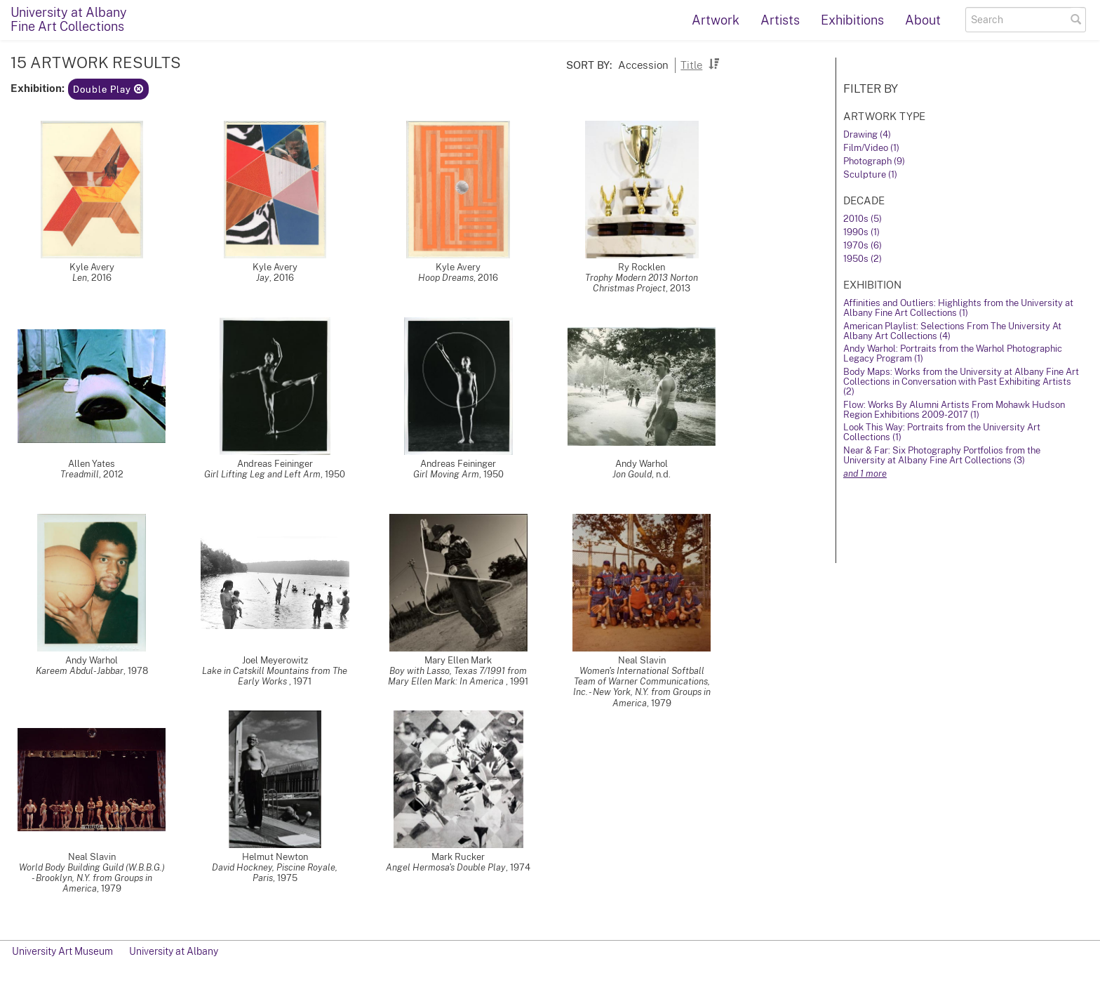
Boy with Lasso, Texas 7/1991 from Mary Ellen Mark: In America (457, 676)
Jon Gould (632, 474)
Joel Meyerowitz (275, 660)
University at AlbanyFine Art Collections (69, 19)
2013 (680, 288)
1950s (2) (862, 258)
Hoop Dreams (446, 277)
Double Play (108, 89)
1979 (661, 703)
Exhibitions (852, 20)
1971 (302, 681)
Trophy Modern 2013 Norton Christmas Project (641, 282)
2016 (101, 277)
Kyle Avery (91, 267)
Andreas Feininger (275, 463)
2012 (113, 474)
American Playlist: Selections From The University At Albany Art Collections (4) (952, 331)
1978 (138, 671)
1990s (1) (861, 232)
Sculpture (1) (870, 174)
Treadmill (79, 474)
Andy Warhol (641, 463)
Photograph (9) (874, 161)
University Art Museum (62, 951)
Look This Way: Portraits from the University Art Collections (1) (941, 432)
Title (691, 64)
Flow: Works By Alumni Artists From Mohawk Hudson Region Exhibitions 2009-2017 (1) (954, 409)
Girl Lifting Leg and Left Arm (262, 474)
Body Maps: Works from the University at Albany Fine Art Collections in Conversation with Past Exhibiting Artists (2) (961, 381)
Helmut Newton (275, 857)
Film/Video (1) (871, 148)
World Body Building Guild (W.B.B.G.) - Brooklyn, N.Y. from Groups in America (92, 878)
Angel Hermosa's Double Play (446, 867)
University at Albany (173, 951)
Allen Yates (91, 463)
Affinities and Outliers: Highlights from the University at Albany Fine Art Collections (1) (958, 308)
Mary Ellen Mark (458, 660)
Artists (780, 20)
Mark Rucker (458, 857)
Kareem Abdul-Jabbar (79, 671)
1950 (335, 474)
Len (79, 277)
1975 (287, 878)
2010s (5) (862, 218)
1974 (520, 867)
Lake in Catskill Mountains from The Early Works (274, 676)
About (923, 20)
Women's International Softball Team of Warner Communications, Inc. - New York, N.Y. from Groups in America (642, 687)
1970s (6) (862, 245)
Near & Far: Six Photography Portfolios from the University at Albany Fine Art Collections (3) (941, 455)
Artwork (715, 20)
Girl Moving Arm (446, 474)
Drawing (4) (867, 134)
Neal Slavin (642, 660)
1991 (519, 681)
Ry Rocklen (641, 267)
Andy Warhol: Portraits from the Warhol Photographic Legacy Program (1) (952, 353)
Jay (262, 277)
